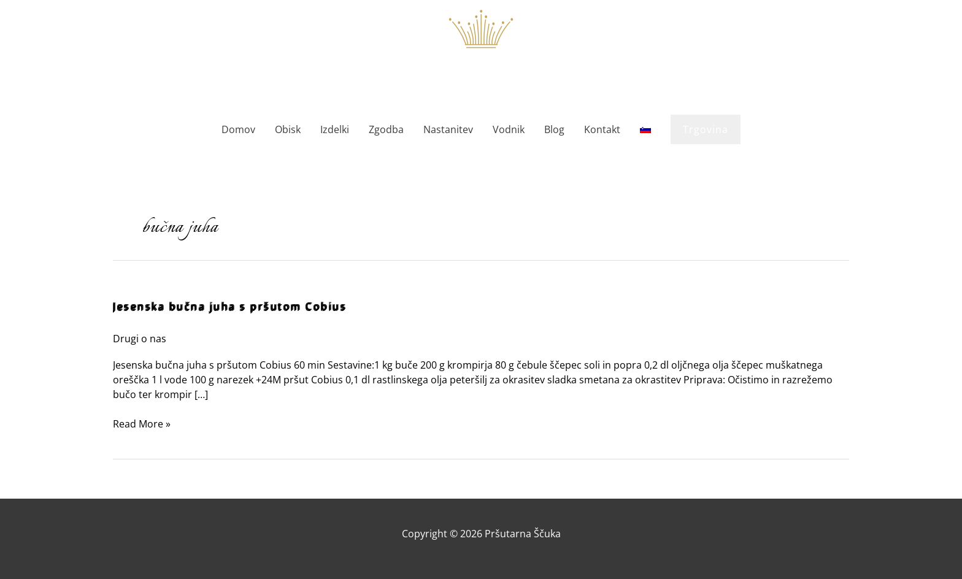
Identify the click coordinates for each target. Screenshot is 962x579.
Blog (554, 129)
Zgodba (386, 129)
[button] (706, 129)
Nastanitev (448, 129)
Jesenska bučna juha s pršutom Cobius (230, 306)
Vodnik (509, 129)
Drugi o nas (139, 338)
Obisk (288, 129)
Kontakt (602, 129)
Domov (238, 129)
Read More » (142, 423)
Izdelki (334, 129)
